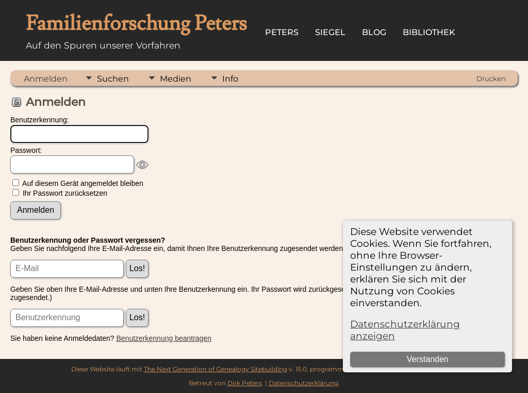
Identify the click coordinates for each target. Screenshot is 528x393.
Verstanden (428, 359)
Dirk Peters (244, 383)
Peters (282, 32)
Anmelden (46, 79)
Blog (374, 32)
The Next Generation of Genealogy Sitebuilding (215, 369)
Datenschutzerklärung (303, 383)
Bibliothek (429, 32)
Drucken (491, 78)
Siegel (330, 32)
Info (230, 79)
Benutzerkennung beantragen (164, 338)
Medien (175, 79)
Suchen (113, 79)
